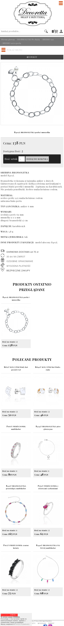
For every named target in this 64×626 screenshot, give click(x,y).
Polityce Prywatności (22, 624)
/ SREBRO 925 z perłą (11, 43)
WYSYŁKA (42, 623)
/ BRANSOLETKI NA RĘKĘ (28, 39)
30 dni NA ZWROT (16, 257)
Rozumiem (9, 615)
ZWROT (51, 623)
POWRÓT (32, 57)
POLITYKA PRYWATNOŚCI (41, 621)
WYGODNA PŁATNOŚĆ (19, 266)
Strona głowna (8, 39)
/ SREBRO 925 (47, 39)
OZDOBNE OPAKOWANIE (20, 261)
